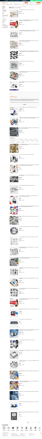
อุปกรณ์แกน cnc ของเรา (12, 142)
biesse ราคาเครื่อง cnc (21, 139)
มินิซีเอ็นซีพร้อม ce (5, 434)
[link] (41, 432)
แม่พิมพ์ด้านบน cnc (14, 433)
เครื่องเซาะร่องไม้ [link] (24, 6)
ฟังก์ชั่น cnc (21, 434)
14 (36, 422)
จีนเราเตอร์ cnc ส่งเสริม (14, 434)
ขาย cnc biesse (11, 139)
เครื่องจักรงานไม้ (19, 6)
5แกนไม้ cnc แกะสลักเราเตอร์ (6, 433)
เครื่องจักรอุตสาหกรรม (14, 6)
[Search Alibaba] (16, 2)
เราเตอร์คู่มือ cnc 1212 (18, 142)
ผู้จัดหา (24, 13)
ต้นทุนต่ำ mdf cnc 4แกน (32, 434)
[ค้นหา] (26, 2)
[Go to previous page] (26, 422)
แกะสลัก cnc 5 (31, 433)
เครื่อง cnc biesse (26, 139)
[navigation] (5, 215)
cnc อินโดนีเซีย (23, 142)
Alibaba (10, 6)
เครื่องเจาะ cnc (16, 139)
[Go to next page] (38, 422)
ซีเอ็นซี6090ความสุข (23, 433)
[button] (17, 17)
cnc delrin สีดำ (35, 139)
